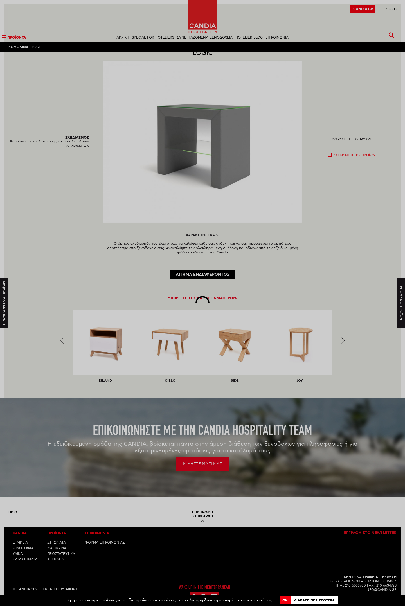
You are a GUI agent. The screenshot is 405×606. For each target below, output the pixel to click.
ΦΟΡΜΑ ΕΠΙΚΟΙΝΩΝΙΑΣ (105, 548)
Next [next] (343, 346)
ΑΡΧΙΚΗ (122, 37)
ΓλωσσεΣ (391, 9)
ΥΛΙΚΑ (18, 559)
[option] (203, 151)
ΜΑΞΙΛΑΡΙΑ (56, 554)
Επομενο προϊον (401, 303)
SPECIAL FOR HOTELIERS (153, 37)
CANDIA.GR (363, 9)
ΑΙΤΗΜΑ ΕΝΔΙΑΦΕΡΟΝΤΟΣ (203, 280)
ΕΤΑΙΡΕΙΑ (20, 548)
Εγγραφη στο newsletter (370, 539)
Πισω (12, 518)
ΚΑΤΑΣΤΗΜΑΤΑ (25, 565)
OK (285, 600)
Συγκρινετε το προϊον (354, 165)
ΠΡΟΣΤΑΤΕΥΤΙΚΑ (61, 559)
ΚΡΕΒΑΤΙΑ (55, 565)
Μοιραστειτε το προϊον (351, 149)
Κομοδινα (18, 47)
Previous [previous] (62, 346)
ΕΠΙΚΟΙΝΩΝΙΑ (277, 37)
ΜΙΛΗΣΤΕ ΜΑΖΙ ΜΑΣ (202, 469)
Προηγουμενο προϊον (4, 303)
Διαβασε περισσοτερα (314, 600)
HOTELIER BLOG (249, 37)
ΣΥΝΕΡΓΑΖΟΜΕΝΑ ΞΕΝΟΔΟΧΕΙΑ (205, 37)
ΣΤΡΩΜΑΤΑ (56, 548)
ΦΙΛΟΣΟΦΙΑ (23, 554)
